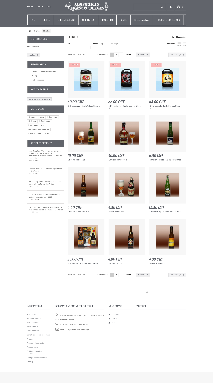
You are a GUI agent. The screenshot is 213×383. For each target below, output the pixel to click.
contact (40, 7)
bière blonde (44, 121)
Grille (179, 44)
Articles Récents (41, 143)
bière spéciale (34, 133)
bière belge (52, 117)
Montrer (96, 44)
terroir (47, 133)
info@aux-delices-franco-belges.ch (79, 329)
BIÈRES (46, 20)
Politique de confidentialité (37, 358)
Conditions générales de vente (44, 72)
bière (42, 117)
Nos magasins (39, 89)
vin (42, 125)
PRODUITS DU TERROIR (168, 20)
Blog (49, 7)
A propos (35, 76)
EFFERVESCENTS (66, 20)
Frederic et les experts (35, 343)
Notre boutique (38, 80)
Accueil (30, 7)
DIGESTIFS (107, 20)
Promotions (31, 315)
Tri (69, 44)
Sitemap (30, 362)
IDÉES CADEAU (141, 20)
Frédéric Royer (32, 347)
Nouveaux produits (34, 319)
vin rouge (32, 117)
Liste (184, 44)
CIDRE (123, 20)
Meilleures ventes (33, 323)
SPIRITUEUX (88, 20)
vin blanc (32, 121)
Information (38, 64)
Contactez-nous (33, 331)
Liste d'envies (39, 38)
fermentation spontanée (38, 129)
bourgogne (33, 125)
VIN (33, 20)
